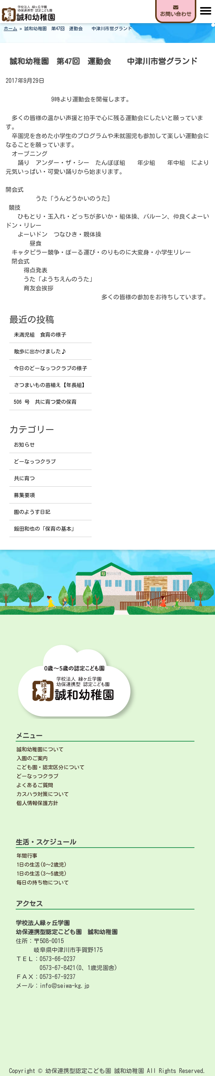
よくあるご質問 (34, 785)
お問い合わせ (175, 11)
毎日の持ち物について (42, 882)
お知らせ (24, 444)
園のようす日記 (32, 512)
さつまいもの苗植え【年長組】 (50, 385)
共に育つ (24, 478)
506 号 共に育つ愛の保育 (45, 402)
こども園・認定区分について (50, 767)
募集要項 (24, 495)
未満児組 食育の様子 (40, 334)
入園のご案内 (32, 758)
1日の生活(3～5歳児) (41, 873)
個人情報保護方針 (37, 803)
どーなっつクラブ (35, 461)
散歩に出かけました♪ (40, 351)
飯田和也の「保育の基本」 (45, 528)
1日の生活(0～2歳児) (41, 864)
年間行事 (26, 855)
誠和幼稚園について (40, 749)
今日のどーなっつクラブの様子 (50, 368)
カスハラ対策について (42, 794)
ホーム (10, 28)
